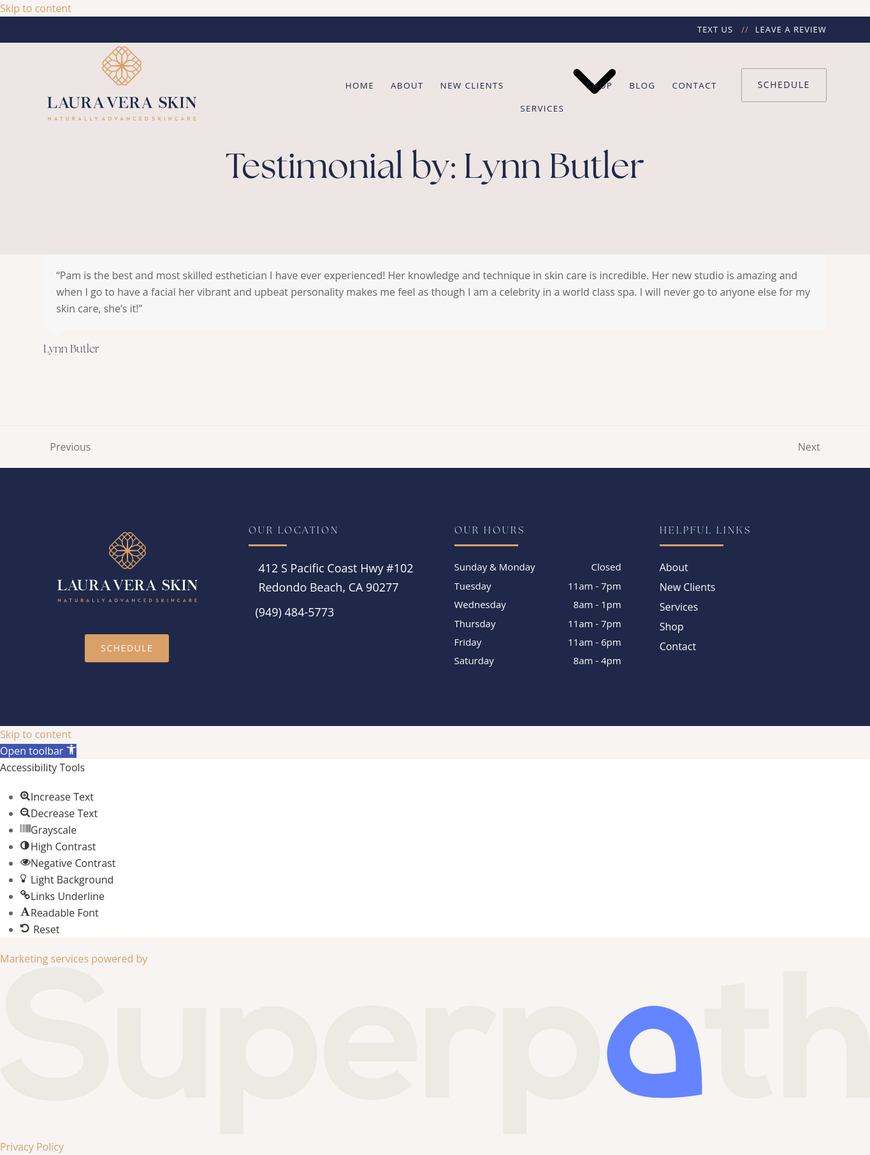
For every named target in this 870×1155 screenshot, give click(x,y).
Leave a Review (791, 29)
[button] (38, 751)
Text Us (715, 29)
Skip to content (35, 8)
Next (810, 447)
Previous (67, 447)
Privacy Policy (32, 1147)
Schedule (784, 84)
